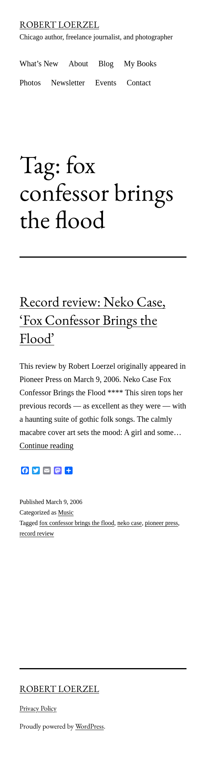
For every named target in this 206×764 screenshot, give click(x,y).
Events (105, 82)
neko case (129, 523)
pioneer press (161, 523)
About (78, 63)
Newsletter (68, 82)
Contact (139, 82)
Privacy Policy (38, 708)
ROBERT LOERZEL (59, 24)
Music (66, 512)
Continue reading (46, 445)
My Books (140, 63)
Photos (30, 82)
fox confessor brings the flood (76, 523)
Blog (106, 63)
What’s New (39, 63)
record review (37, 533)
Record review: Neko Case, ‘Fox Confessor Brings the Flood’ (92, 319)
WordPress (89, 726)
